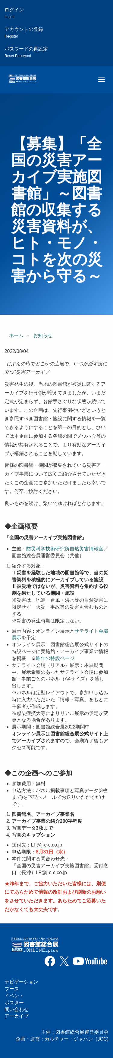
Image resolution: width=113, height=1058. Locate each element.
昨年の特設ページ (55, 658)
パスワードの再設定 (26, 52)
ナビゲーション (21, 981)
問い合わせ (17, 1009)
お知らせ (42, 335)
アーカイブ (17, 1016)
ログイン (14, 13)
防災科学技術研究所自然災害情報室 (64, 548)
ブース (12, 988)
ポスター (14, 1002)
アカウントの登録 (24, 32)
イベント (14, 995)
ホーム (16, 335)
